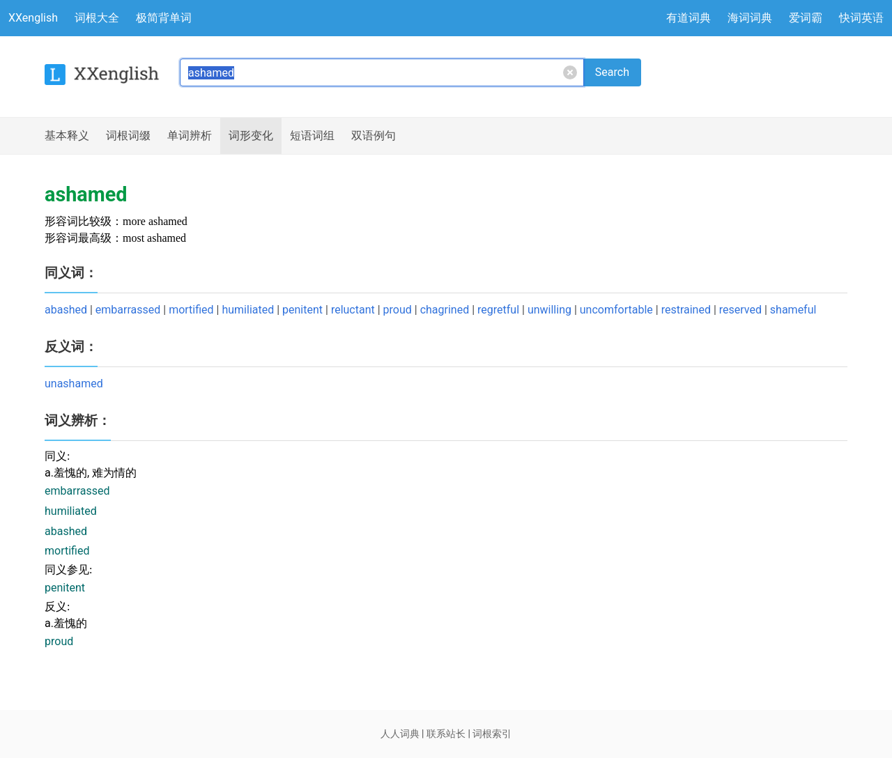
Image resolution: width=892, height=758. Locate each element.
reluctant (353, 309)
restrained (686, 309)
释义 (67, 135)
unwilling (549, 309)
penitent (302, 309)
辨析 (189, 135)
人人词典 (400, 733)
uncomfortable (616, 309)
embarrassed (127, 309)
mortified (191, 309)
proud (397, 309)
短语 (312, 135)
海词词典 (750, 17)
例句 (373, 135)
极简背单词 (164, 17)
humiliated (248, 309)
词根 (128, 135)
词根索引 (492, 733)
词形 (251, 135)
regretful (498, 309)
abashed (66, 309)
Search (612, 72)
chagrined (445, 309)
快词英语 (861, 17)
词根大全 (97, 17)
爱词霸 (805, 17)
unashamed (74, 383)
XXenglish (33, 17)
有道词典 (688, 17)
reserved (740, 309)
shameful (793, 309)
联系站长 (446, 733)
